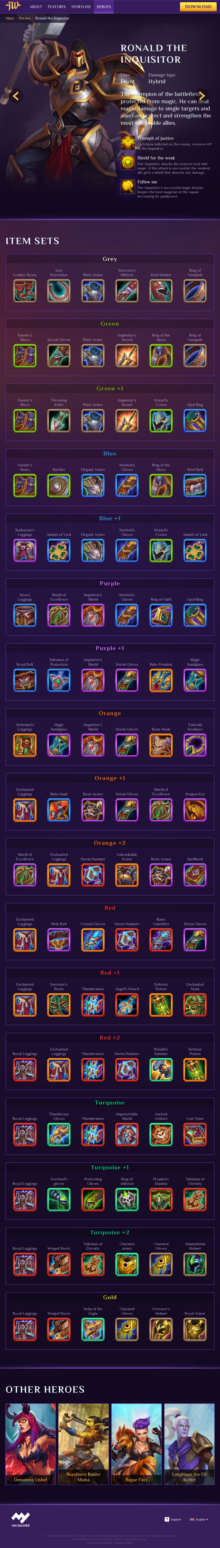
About (31, 7)
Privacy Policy (124, 1542)
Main (10, 18)
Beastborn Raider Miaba (83, 1477)
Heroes (99, 7)
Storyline (77, 7)
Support (173, 1519)
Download (196, 6)
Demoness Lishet (30, 1479)
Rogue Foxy (136, 1479)
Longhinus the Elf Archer (189, 1477)
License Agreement (99, 1542)
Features (52, 7)
